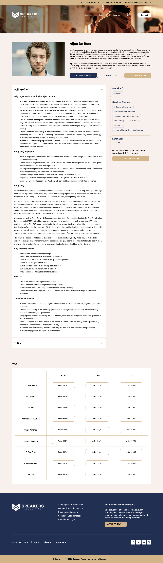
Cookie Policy (48, 542)
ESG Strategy (119, 121)
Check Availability (138, 75)
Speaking (117, 93)
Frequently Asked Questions (70, 508)
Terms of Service (31, 542)
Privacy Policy (62, 542)
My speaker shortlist (90, 2)
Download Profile (83, 75)
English (117, 143)
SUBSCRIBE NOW (116, 524)
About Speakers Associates (70, 504)
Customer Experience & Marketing (126, 116)
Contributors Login (66, 519)
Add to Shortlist (111, 75)
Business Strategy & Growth (124, 112)
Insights (102, 15)
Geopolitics (118, 125)
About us (116, 15)
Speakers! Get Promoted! (69, 516)
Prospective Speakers (68, 512)
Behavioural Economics (123, 107)
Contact (144, 15)
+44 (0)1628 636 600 (113, 2)
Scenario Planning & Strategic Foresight (128, 130)
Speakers (88, 15)
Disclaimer (16, 542)
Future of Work (134, 121)
